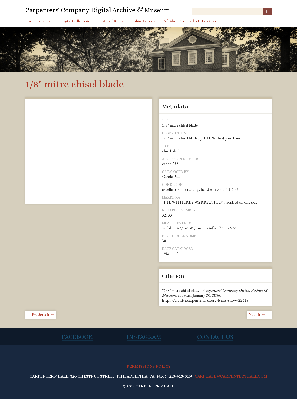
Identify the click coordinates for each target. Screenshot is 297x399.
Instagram (144, 336)
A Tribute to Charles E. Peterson (189, 21)
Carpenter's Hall (38, 21)
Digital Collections (75, 21)
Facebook (77, 336)
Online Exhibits (143, 21)
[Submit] (267, 11)
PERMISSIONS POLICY (149, 366)
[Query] (232, 11)
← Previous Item (40, 314)
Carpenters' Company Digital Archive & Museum (97, 10)
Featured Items (110, 21)
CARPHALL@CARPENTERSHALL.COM (231, 376)
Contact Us (215, 336)
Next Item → (259, 314)
